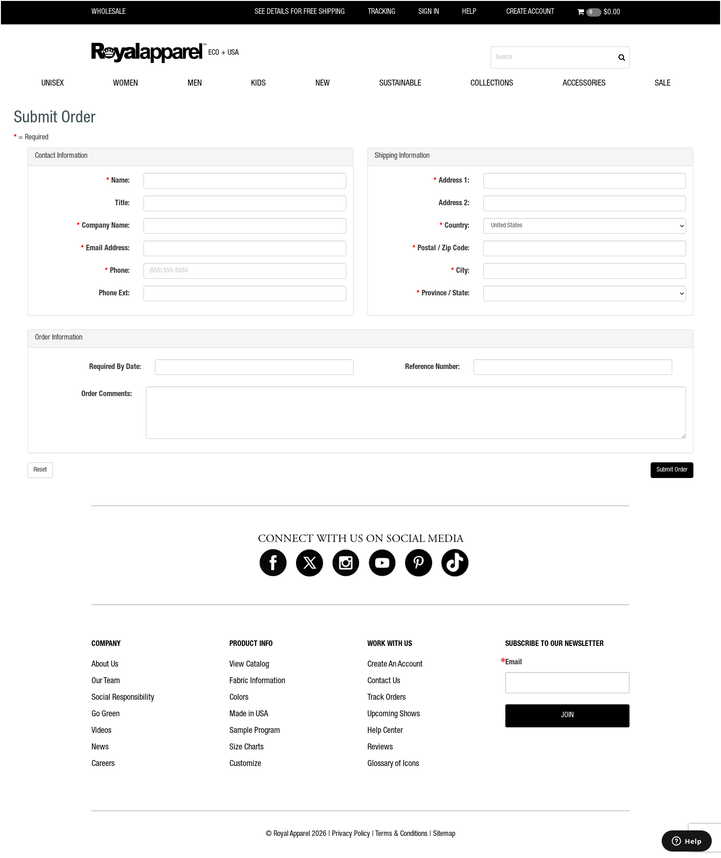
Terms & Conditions (401, 834)
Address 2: (454, 203)
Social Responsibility (123, 698)
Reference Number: (432, 367)
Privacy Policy (351, 834)
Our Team (106, 681)
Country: (457, 226)
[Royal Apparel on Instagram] (346, 563)
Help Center (385, 731)
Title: (122, 203)
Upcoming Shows (393, 714)
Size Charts (246, 747)
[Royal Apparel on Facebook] (273, 563)
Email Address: (108, 249)
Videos (101, 731)
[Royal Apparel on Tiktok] (455, 563)
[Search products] (560, 57)
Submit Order (672, 470)
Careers (103, 764)
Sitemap (444, 834)
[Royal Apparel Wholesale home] (117, 12)
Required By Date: (115, 367)
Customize (245, 764)
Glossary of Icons (393, 764)
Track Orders (386, 698)
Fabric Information (257, 681)
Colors (238, 698)
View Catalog (249, 665)
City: (462, 271)
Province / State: (445, 294)
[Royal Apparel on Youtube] (382, 563)
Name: (120, 181)
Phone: (120, 271)
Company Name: (106, 226)
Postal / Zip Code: (443, 249)
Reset (40, 470)
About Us (105, 665)
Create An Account (395, 665)
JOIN (567, 716)
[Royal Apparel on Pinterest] (418, 563)
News (100, 747)
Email (513, 663)
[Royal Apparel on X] (309, 563)
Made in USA (248, 714)
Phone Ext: (114, 294)
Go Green (106, 714)
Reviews (380, 747)
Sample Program (254, 731)
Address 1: (454, 181)
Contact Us (383, 681)
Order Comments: (106, 394)
